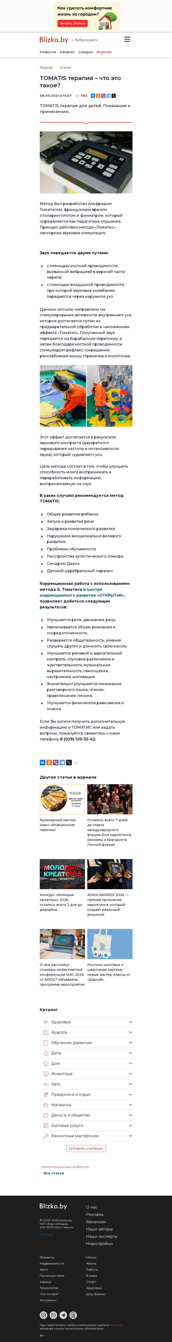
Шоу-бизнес (96, 1294)
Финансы (47, 1257)
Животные (57, 1074)
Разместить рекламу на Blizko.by (65, 1167)
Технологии (49, 1288)
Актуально (48, 1300)
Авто (51, 1084)
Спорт (91, 1282)
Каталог (67, 52)
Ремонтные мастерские (71, 1136)
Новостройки (99, 1244)
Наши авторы (99, 1229)
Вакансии (96, 1222)
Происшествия (52, 1276)
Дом (51, 1063)
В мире (91, 1276)
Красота (55, 1032)
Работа (92, 1269)
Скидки (85, 52)
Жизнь (91, 1263)
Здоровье (57, 1022)
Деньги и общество (66, 1115)
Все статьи (52, 1173)
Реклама (94, 1214)
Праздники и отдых (67, 1094)
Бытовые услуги (63, 1125)
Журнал (104, 52)
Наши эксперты (101, 1236)
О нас (91, 1207)
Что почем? (49, 1294)
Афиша (45, 1282)
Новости (48, 52)
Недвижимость (52, 1263)
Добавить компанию (86, 1148)
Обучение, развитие (67, 1042)
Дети (52, 1053)
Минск (91, 1257)
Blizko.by (116, 1325)
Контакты (46, 1234)
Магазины (57, 1105)
